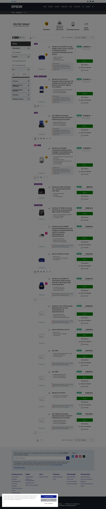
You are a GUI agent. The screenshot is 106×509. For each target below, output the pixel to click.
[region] (30, 500)
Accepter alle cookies (48, 496)
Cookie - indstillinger (48, 503)
